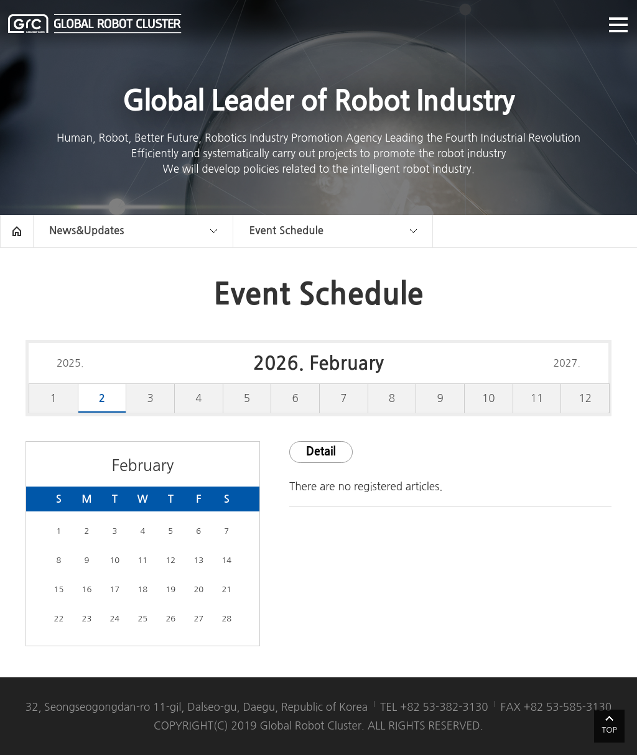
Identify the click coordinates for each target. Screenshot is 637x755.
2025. (70, 363)
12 (585, 398)
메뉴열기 (618, 25)
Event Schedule (286, 231)
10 (488, 398)
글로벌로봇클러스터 (95, 23)
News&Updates (86, 231)
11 (537, 398)
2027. (566, 363)
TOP (609, 730)
